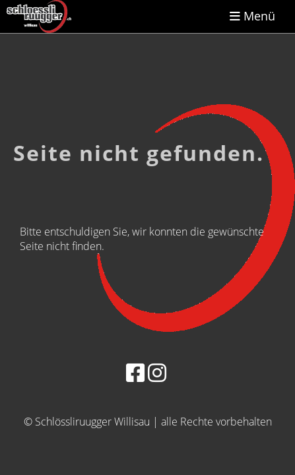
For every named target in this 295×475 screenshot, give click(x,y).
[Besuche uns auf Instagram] (157, 372)
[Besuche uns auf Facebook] (135, 372)
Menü (252, 16)
